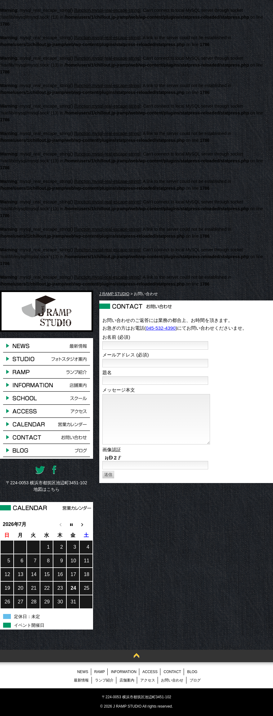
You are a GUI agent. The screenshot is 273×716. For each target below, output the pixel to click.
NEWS (82, 672)
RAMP (99, 672)
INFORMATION (123, 672)
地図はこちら (47, 489)
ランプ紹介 (104, 680)
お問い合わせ (172, 680)
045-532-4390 (161, 328)
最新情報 (81, 680)
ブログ (195, 680)
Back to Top (136, 656)
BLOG (192, 672)
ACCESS (150, 672)
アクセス (147, 680)
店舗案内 (126, 680)
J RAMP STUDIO (114, 294)
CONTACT (172, 672)
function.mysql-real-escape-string (107, 10)
